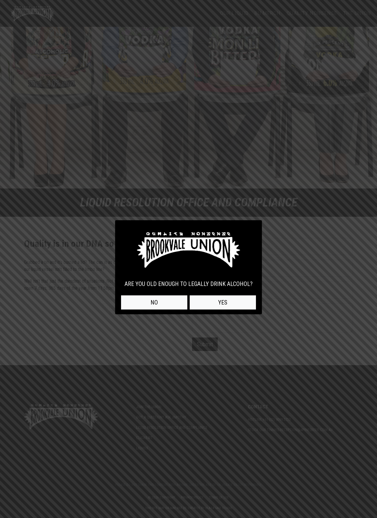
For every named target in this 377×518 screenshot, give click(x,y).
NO (154, 302)
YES (222, 302)
